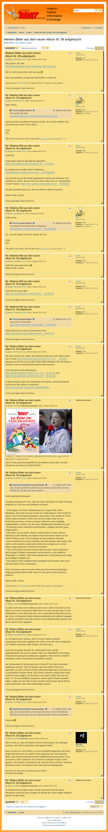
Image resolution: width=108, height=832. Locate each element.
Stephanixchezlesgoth (21, 485)
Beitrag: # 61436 (12, 635)
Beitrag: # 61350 (12, 59)
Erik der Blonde (45, 139)
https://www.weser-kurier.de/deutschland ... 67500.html (29, 333)
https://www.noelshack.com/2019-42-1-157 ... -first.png (42, 359)
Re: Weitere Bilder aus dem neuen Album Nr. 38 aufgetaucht (23, 347)
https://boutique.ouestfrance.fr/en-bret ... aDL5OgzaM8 (29, 172)
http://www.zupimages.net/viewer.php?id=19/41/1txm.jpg (30, 66)
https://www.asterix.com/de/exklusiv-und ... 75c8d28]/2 (45, 184)
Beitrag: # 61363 (12, 151)
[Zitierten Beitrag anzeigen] (33, 110)
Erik (17, 43)
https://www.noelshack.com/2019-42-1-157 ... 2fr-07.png (30, 376)
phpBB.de (63, 823)
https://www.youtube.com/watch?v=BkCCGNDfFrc (27, 387)
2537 (84, 58)
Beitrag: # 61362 (12, 101)
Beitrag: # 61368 (12, 261)
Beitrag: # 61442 (12, 786)
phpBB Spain (57, 820)
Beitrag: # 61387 (12, 287)
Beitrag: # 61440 (12, 739)
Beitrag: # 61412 (12, 352)
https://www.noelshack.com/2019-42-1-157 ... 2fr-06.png (30, 373)
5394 (84, 750)
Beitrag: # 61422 (12, 406)
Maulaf (22, 43)
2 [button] (99, 48)
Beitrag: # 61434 (12, 604)
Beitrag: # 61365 (12, 214)
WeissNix (79, 744)
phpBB (47, 817)
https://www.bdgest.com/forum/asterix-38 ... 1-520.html (29, 164)
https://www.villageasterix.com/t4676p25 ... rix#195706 (29, 294)
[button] (102, 48)
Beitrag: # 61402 (12, 312)
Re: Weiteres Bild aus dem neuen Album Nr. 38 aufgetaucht (22, 96)
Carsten (29, 43)
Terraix (78, 53)
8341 (84, 110)
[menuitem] (22, 28)
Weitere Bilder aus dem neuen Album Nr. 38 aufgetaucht (42, 39)
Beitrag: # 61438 (12, 702)
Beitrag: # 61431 (12, 478)
